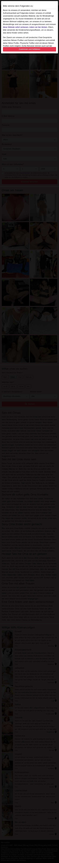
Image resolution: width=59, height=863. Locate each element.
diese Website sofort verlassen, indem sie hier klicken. (25, 27)
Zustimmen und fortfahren (29, 49)
